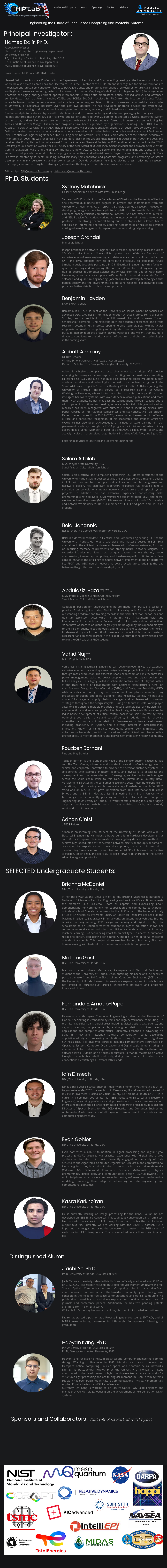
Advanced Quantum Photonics (73, 171)
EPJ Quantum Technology (36, 171)
